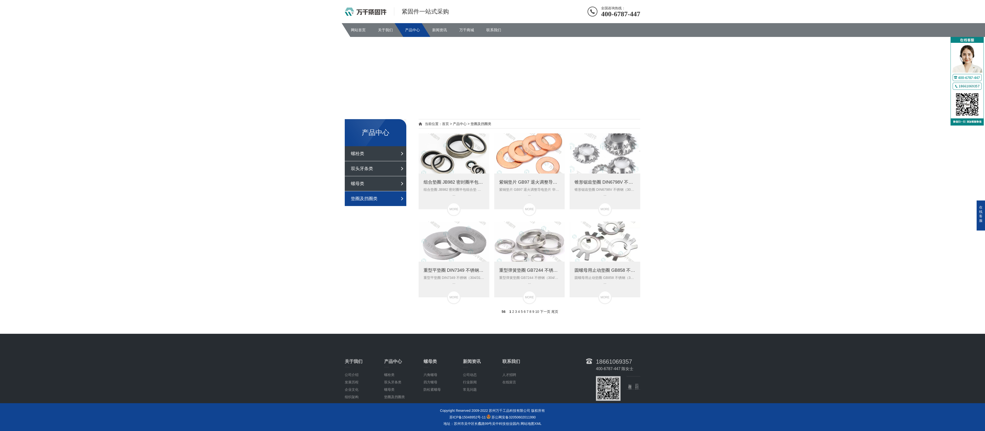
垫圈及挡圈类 (364, 198)
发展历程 (352, 411)
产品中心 (412, 30)
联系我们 (493, 30)
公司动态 (470, 403)
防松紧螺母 (432, 418)
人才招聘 (509, 403)
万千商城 (466, 30)
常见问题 (470, 418)
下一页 (545, 312)
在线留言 (509, 411)
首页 (445, 124)
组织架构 (352, 426)
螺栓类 (357, 153)
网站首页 (358, 30)
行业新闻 (470, 411)
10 (537, 312)
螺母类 (357, 183)
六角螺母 (430, 403)
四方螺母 (430, 411)
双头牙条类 (362, 168)
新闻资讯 (439, 30)
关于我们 (385, 30)
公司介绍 (352, 403)
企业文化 (352, 418)
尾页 (554, 312)
